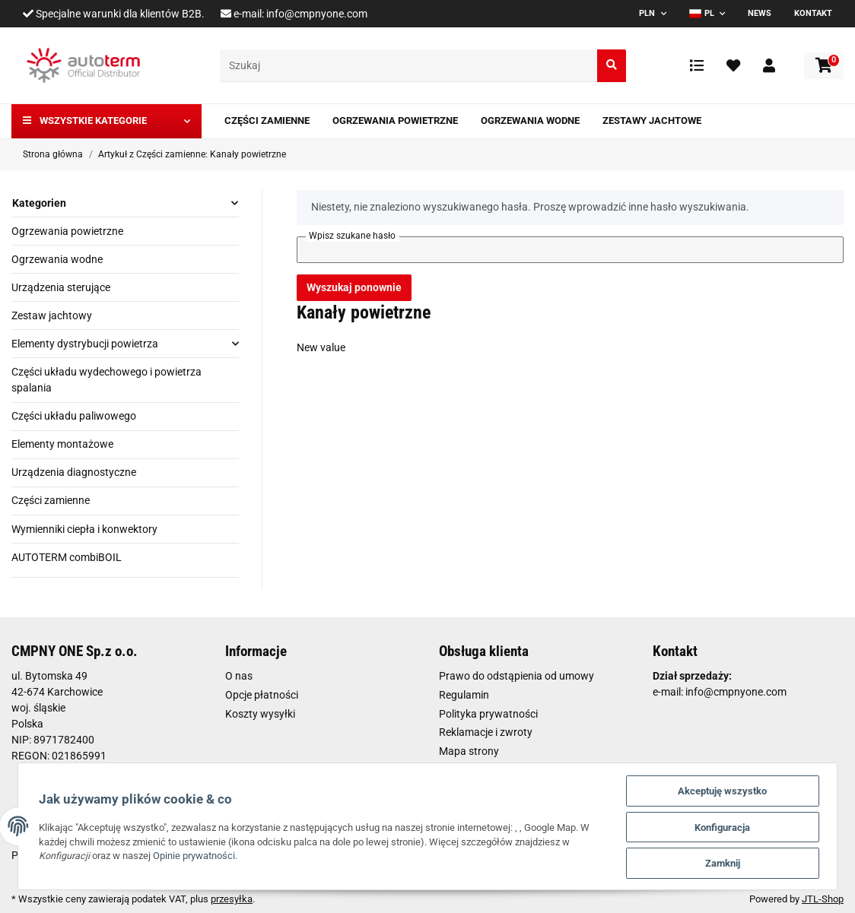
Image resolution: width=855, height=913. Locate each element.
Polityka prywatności (488, 714)
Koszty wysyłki (260, 714)
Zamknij (726, 862)
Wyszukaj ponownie (354, 287)
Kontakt (813, 13)
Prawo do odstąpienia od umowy (516, 676)
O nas (239, 676)
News (759, 13)
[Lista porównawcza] (697, 65)
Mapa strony (469, 751)
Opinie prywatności (190, 855)
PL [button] (701, 13)
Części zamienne (50, 500)
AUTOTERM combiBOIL (66, 557)
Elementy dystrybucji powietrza (84, 344)
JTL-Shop (823, 899)
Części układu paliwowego (73, 416)
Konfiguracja (727, 825)
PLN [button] (647, 13)
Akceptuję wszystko (726, 788)
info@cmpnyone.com (316, 14)
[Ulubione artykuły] (733, 65)
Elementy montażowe (62, 444)
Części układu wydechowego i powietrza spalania (106, 380)
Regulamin (464, 695)
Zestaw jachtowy (51, 315)
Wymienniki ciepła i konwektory (84, 529)
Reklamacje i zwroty (485, 732)
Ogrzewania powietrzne (67, 231)
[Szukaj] (409, 65)
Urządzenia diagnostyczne (73, 472)
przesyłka (232, 899)
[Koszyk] (824, 65)
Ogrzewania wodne (57, 259)
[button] (769, 65)
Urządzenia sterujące (60, 287)
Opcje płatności (261, 695)
